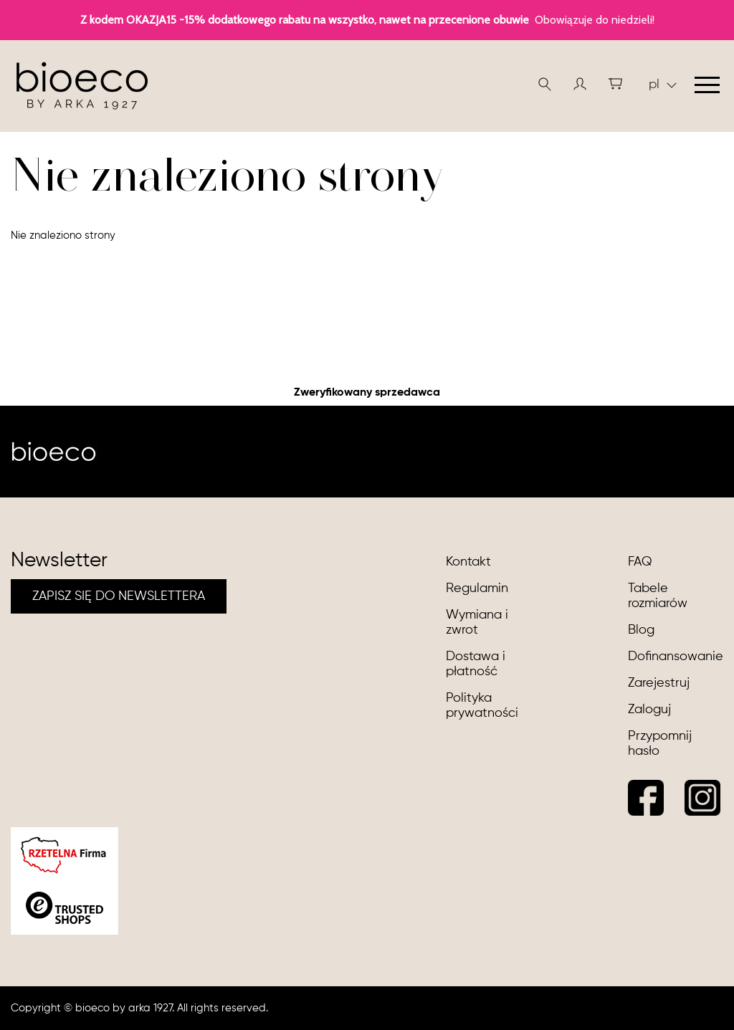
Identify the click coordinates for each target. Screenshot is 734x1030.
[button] (580, 84)
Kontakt (468, 561)
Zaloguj (649, 709)
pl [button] (663, 84)
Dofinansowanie (675, 656)
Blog (641, 630)
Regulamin (477, 588)
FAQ (640, 561)
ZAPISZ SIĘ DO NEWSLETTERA (118, 596)
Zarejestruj (659, 683)
